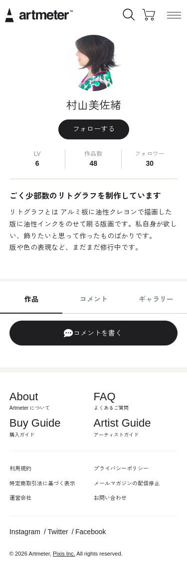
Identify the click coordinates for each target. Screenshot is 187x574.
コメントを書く (92, 333)
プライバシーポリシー (121, 468)
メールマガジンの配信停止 (127, 483)
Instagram (24, 532)
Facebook (90, 532)
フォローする (94, 129)
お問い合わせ (110, 498)
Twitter (57, 532)
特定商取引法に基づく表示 (42, 483)
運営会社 (20, 498)
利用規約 (20, 468)
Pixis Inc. (64, 554)
